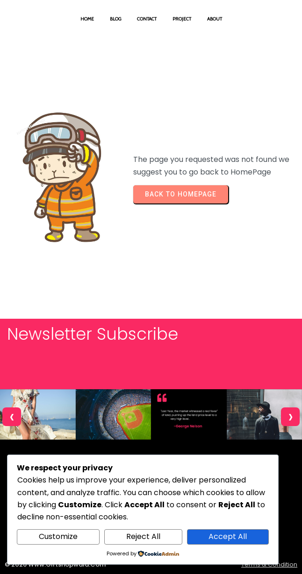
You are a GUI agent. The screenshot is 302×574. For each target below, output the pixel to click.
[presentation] (11, 416)
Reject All (143, 536)
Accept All (228, 536)
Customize (58, 536)
